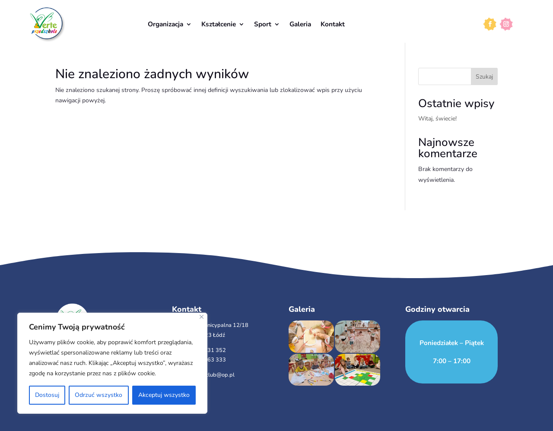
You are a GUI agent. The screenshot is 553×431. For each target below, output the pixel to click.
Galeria (300, 24)
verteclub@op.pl (213, 375)
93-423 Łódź (208, 335)
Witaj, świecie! (437, 118)
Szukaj (484, 77)
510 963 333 (209, 360)
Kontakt (333, 24)
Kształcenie (218, 24)
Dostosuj (47, 395)
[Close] (201, 317)
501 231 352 (209, 350)
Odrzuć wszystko (98, 395)
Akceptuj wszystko (164, 395)
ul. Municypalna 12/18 (220, 325)
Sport (262, 24)
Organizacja (165, 24)
